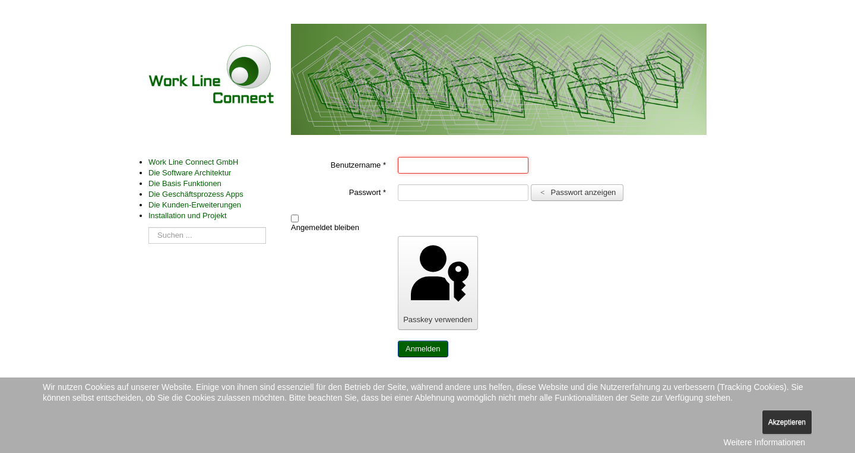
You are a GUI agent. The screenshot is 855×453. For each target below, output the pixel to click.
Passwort (367, 192)
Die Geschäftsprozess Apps (195, 194)
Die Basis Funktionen (184, 183)
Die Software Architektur (189, 172)
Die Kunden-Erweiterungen (194, 204)
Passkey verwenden (437, 283)
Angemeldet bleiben (325, 227)
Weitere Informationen (764, 442)
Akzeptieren (787, 422)
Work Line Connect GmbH (193, 162)
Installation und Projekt (187, 215)
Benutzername (358, 165)
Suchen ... (148, 221)
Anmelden (423, 348)
